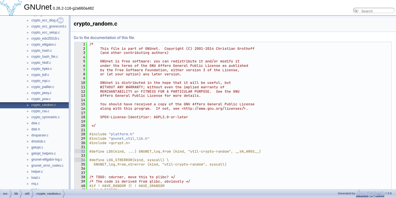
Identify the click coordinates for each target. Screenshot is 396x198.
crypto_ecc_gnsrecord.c (48, 26)
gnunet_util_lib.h (129, 138)
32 (80, 151)
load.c (35, 178)
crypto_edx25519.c (45, 38)
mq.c (34, 184)
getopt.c (37, 147)
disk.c (35, 123)
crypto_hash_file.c (44, 57)
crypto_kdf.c (40, 75)
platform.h (121, 134)
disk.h (35, 129)
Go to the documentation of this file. (104, 37)
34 (80, 160)
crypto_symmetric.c (45, 117)
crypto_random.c (43, 105)
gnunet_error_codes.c (47, 165)
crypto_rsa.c (40, 111)
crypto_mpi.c (40, 81)
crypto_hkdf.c (41, 63)
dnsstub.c (38, 141)
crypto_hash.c (41, 51)
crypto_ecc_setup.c (45, 32)
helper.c (37, 172)
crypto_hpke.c (41, 69)
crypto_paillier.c (42, 87)
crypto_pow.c (41, 99)
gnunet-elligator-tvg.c (46, 159)
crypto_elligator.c (43, 44)
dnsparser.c (39, 135)
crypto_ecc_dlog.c (44, 20)
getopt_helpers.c (43, 153)
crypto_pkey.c (41, 93)
